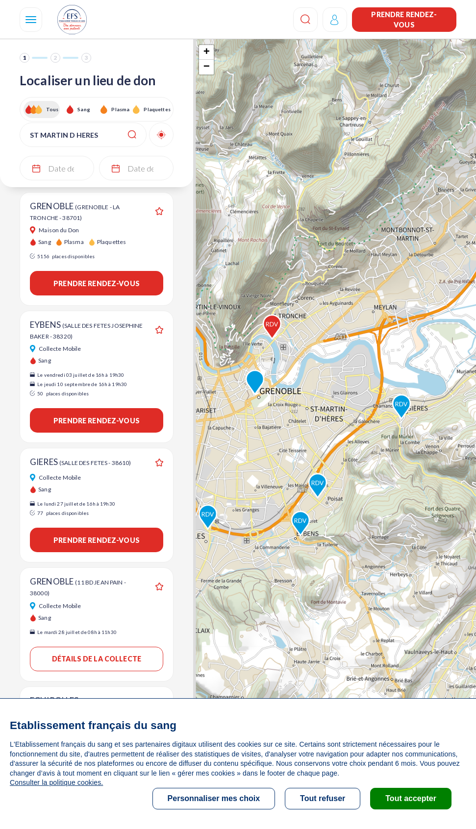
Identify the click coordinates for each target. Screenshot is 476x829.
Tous (52, 109)
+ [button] (206, 52)
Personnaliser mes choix (214, 798)
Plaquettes (157, 109)
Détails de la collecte (96, 659)
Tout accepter (410, 798)
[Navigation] (31, 19)
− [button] (206, 67)
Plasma (120, 109)
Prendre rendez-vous (404, 19)
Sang (83, 109)
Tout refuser (322, 798)
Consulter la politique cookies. (56, 782)
